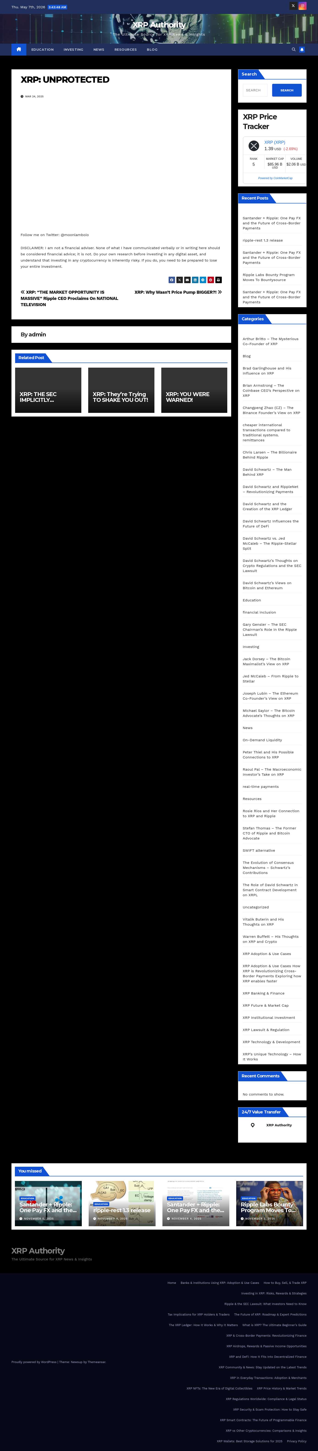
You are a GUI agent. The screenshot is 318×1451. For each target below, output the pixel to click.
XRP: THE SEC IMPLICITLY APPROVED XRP (41, 400)
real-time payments (261, 786)
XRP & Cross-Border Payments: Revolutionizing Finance (266, 1335)
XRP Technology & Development (271, 1042)
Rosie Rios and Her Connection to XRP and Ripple (271, 813)
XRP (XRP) (274, 142)
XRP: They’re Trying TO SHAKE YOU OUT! (120, 397)
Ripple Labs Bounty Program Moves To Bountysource (267, 1210)
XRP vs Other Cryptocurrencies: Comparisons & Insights (266, 1430)
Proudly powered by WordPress (34, 1362)
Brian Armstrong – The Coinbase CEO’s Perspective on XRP (271, 390)
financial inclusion (259, 612)
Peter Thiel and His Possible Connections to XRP (268, 754)
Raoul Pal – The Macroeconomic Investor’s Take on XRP (272, 772)
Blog (152, 50)
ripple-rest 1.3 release (263, 240)
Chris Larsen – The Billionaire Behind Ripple (270, 454)
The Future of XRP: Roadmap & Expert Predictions (270, 1314)
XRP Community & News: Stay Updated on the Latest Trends (263, 1367)
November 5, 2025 (39, 1218)
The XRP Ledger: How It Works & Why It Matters (203, 1325)
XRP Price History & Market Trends (282, 1388)
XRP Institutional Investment (269, 1017)
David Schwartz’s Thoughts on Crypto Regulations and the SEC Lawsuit (272, 565)
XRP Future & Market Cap (266, 1005)
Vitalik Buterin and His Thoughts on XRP (263, 922)
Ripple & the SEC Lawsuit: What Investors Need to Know (265, 1304)
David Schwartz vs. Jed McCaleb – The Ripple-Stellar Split (270, 543)
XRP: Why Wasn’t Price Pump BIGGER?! (178, 292)
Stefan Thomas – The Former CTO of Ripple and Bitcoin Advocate (269, 833)
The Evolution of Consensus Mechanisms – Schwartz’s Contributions (268, 867)
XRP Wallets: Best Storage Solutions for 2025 (249, 1441)
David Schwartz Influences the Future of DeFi (271, 523)
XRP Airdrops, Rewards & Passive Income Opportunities (267, 1346)
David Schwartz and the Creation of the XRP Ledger (267, 506)
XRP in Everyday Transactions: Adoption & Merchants (268, 1378)
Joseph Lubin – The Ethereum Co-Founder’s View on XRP (270, 696)
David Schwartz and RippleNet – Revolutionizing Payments (271, 489)
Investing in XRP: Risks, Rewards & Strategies (274, 1293)
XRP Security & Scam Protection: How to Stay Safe (270, 1409)
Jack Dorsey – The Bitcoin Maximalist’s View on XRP (267, 661)
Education (42, 50)
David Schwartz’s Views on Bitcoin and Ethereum (267, 585)
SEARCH (286, 90)
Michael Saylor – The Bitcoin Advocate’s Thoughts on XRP (269, 713)
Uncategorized (256, 907)
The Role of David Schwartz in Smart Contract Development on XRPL (270, 890)
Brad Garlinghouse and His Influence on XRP (267, 370)
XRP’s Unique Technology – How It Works (272, 1056)
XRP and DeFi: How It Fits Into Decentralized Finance (268, 1356)
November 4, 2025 (113, 1218)
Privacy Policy (297, 1441)
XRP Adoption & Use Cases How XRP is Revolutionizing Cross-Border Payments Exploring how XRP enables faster (272, 973)
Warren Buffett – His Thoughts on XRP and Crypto (271, 939)
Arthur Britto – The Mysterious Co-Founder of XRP (271, 341)
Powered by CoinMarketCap (275, 178)
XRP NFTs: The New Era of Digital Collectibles (219, 1388)
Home (171, 1283)
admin (37, 334)
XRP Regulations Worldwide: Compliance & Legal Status (266, 1399)
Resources (126, 50)
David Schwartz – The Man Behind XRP (267, 472)
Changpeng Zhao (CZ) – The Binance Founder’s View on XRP (271, 410)
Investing (73, 50)
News (98, 50)
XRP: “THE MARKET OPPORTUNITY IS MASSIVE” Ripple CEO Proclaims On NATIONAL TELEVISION (69, 298)
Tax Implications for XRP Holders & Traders (199, 1314)
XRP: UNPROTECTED (65, 79)
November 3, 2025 (260, 1218)
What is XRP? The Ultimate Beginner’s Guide (274, 1325)
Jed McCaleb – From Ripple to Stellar (271, 678)
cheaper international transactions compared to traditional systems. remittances (266, 432)
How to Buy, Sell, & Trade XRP (285, 1283)
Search (249, 74)
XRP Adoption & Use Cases (267, 954)
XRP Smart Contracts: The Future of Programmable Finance (263, 1420)
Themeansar (96, 1362)
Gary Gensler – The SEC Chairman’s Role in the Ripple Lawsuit (270, 629)
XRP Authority (159, 25)
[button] (294, 49)
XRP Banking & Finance (264, 993)
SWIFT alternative (259, 850)
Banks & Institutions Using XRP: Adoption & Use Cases (220, 1283)
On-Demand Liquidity (262, 740)
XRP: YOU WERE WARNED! (187, 397)
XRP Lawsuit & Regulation (266, 1030)
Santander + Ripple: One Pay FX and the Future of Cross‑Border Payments (272, 223)
